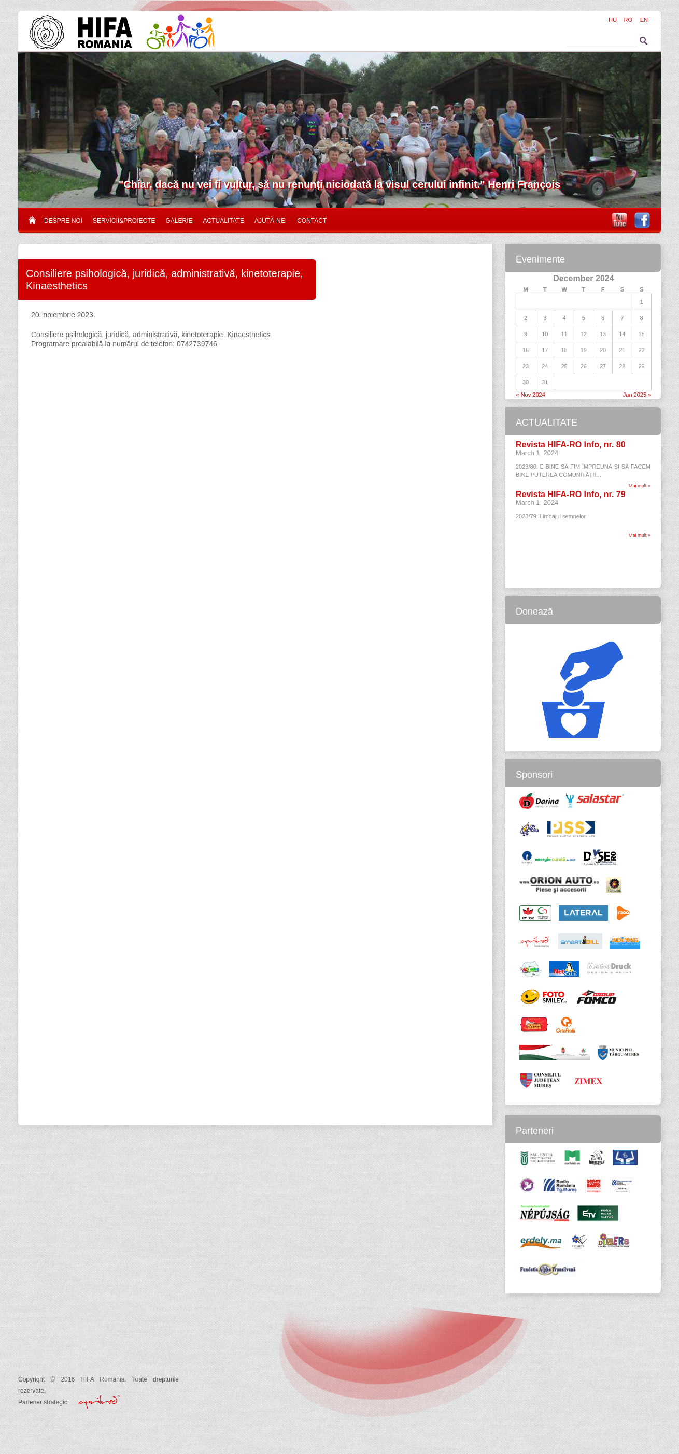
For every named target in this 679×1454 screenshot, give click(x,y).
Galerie (179, 220)
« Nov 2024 (530, 394)
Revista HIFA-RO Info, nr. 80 (571, 444)
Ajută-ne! (270, 220)
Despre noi (63, 220)
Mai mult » (639, 485)
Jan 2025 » (637, 394)
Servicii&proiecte (124, 220)
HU (613, 20)
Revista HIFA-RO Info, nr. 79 (571, 494)
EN (644, 20)
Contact (312, 220)
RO (628, 20)
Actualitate (224, 220)
